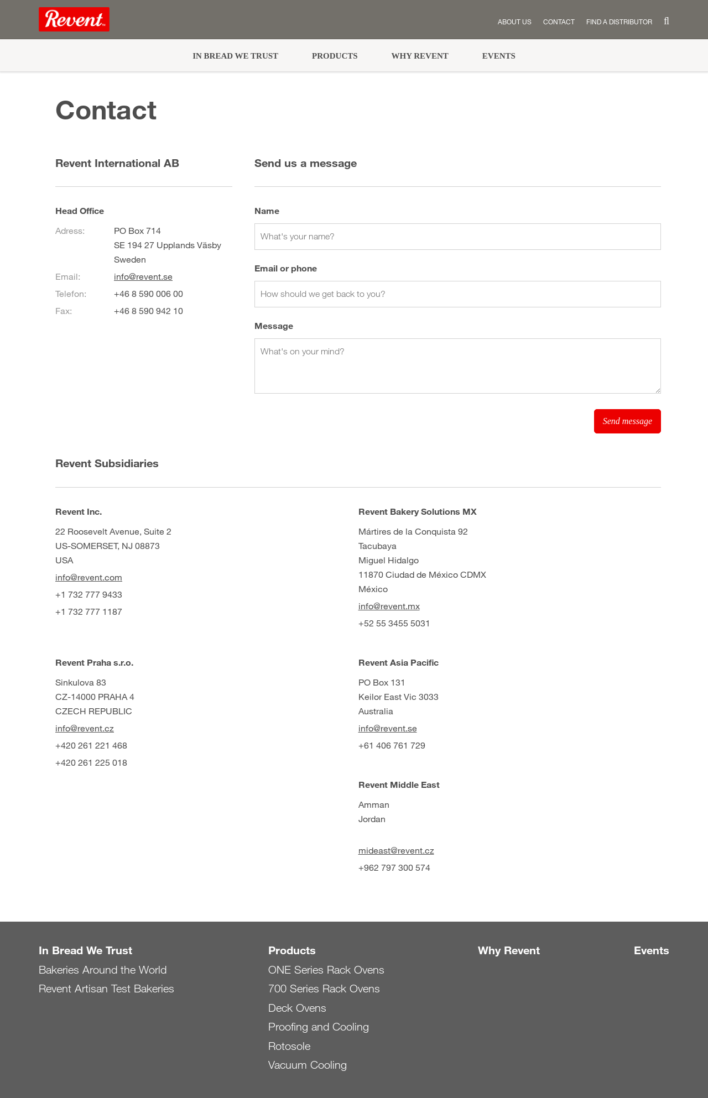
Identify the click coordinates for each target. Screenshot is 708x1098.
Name (266, 210)
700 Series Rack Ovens (324, 988)
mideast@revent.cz (396, 850)
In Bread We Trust (235, 55)
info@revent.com (88, 577)
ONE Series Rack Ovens (326, 969)
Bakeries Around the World (102, 969)
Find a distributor (619, 21)
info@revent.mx (389, 605)
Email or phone (285, 268)
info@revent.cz (84, 728)
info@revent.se (143, 276)
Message (273, 325)
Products (335, 55)
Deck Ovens (297, 1008)
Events (499, 55)
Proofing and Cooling (318, 1026)
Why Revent (420, 55)
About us (515, 21)
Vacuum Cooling (307, 1064)
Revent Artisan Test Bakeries (106, 988)
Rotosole (289, 1046)
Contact (559, 21)
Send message (627, 421)
